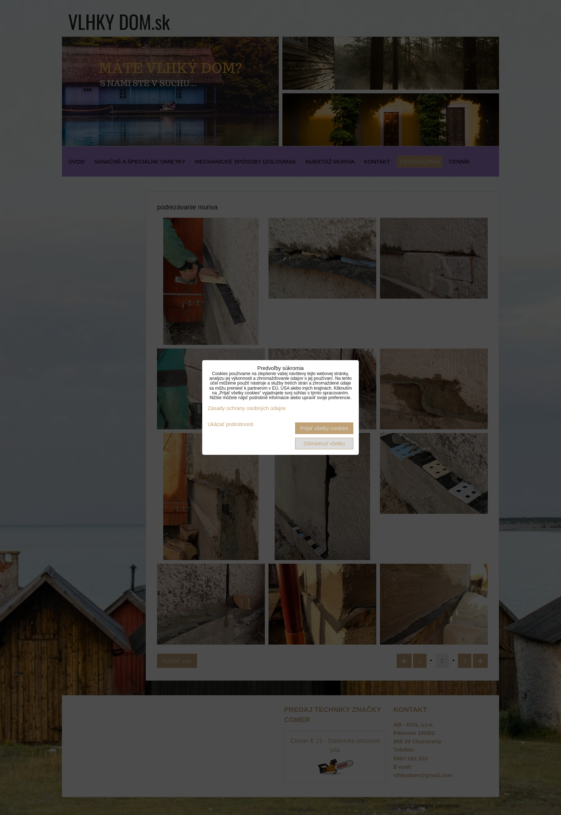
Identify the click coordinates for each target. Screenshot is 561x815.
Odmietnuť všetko (324, 443)
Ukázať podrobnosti (230, 424)
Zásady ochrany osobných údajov (247, 408)
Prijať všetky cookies (324, 428)
